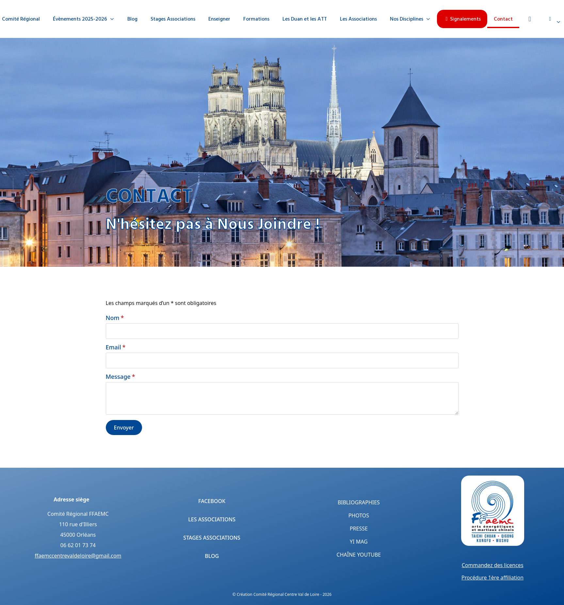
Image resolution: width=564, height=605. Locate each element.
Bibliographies (359, 502)
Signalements (462, 19)
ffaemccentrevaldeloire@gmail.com (78, 555)
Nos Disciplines (406, 19)
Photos (358, 515)
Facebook (211, 501)
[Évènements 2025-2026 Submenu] (114, 19)
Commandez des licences (493, 565)
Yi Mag (359, 541)
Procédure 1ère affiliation (492, 577)
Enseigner (219, 19)
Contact (503, 19)
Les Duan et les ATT (304, 19)
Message (120, 376)
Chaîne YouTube (359, 554)
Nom (115, 318)
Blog (132, 19)
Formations (256, 19)
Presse (359, 528)
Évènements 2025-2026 (80, 19)
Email (116, 347)
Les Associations (358, 19)
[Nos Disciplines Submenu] (430, 19)
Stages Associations (173, 19)
